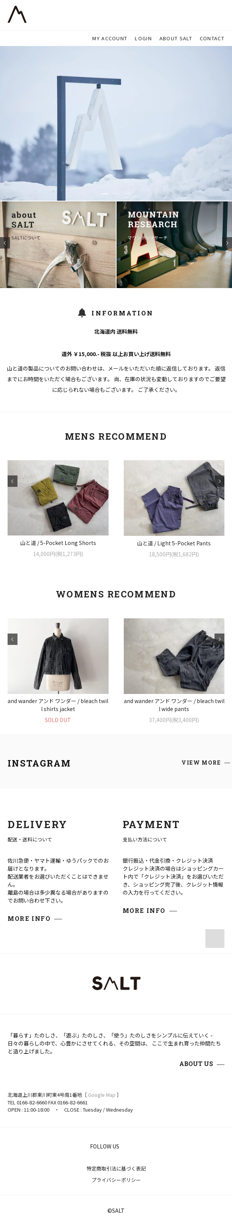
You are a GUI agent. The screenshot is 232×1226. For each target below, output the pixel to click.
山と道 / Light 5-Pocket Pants (174, 543)
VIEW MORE (201, 762)
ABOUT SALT (175, 38)
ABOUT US (196, 1064)
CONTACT (212, 38)
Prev (5, 243)
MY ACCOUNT (109, 38)
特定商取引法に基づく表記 (116, 1168)
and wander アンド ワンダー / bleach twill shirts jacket (58, 705)
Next (227, 243)
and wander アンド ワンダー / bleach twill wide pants (174, 705)
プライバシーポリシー (116, 1179)
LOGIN (143, 38)
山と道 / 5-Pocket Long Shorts (58, 542)
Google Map (101, 1094)
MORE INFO (29, 918)
